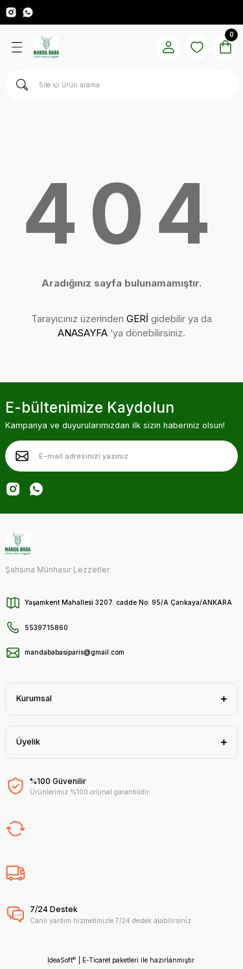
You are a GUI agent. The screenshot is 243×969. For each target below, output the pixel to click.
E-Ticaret (96, 960)
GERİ (137, 318)
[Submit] (22, 456)
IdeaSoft (61, 960)
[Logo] (46, 47)
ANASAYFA (83, 333)
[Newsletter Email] (121, 456)
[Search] (121, 84)
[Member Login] (168, 47)
